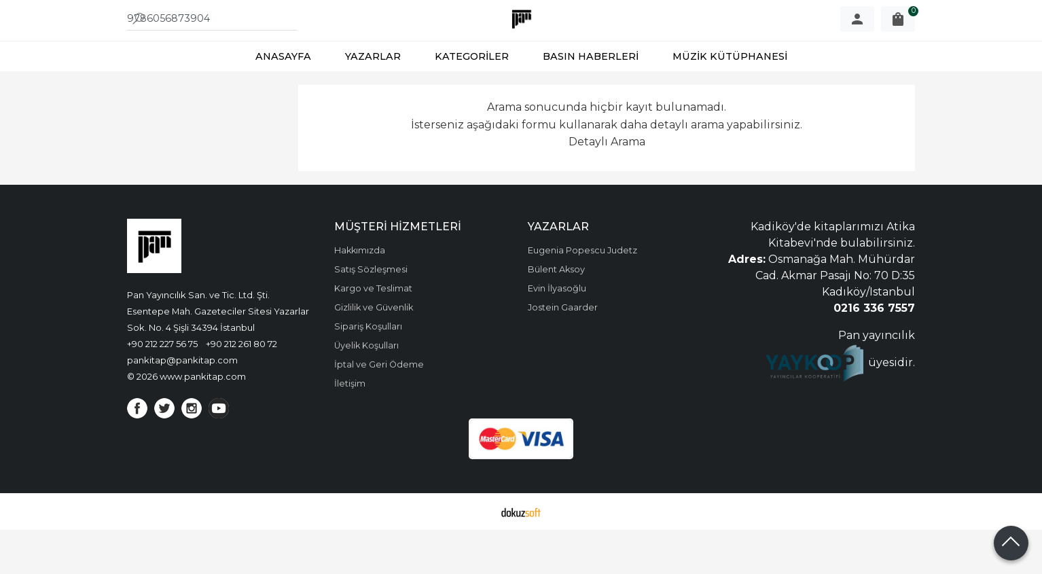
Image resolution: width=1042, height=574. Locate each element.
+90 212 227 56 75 (162, 387)
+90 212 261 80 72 (241, 387)
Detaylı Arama (607, 185)
